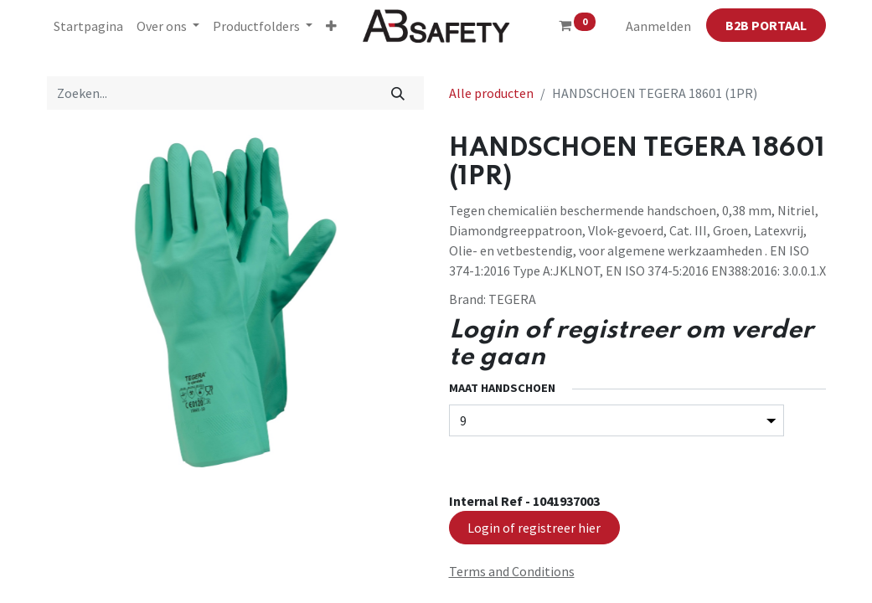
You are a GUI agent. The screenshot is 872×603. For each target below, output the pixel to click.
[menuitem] (88, 26)
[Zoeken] (397, 93)
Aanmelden (658, 26)
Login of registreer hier (534, 527)
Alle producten (491, 93)
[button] (331, 26)
